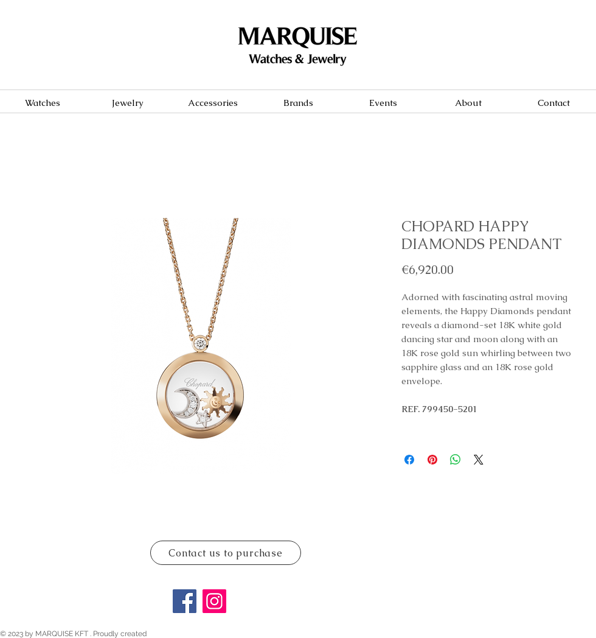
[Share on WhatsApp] (455, 459)
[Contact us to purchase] (225, 553)
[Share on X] (478, 459)
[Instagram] (214, 601)
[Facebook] (184, 601)
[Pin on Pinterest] (432, 459)
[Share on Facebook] (409, 459)
